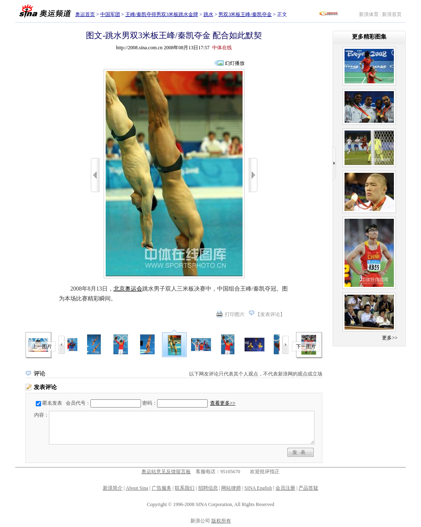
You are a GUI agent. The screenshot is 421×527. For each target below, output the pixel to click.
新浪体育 (369, 14)
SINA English (258, 488)
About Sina (137, 488)
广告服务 (161, 488)
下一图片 (306, 346)
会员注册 (285, 488)
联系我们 (184, 488)
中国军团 (110, 14)
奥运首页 (85, 14)
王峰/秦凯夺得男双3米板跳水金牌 (161, 14)
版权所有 (221, 521)
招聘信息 (208, 488)
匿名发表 (52, 403)
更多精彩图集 (369, 37)
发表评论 (270, 314)
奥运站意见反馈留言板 (166, 471)
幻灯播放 (235, 63)
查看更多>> (223, 403)
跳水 (208, 14)
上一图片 (42, 346)
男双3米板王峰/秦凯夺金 (244, 14)
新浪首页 (392, 14)
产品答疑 (308, 488)
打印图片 (235, 314)
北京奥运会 (127, 289)
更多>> (390, 338)
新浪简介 (113, 488)
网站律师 (231, 488)
